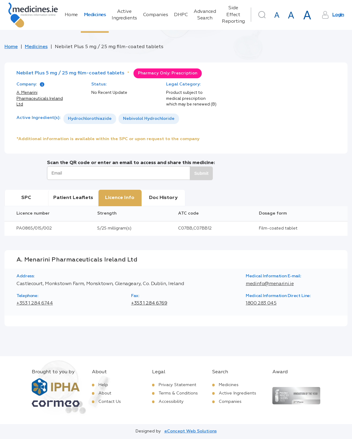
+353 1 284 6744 (34, 303)
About (104, 393)
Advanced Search (205, 15)
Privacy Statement (177, 385)
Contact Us (109, 402)
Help (103, 385)
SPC (26, 197)
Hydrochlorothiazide (90, 119)
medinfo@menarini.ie (270, 284)
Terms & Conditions (178, 393)
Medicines (95, 15)
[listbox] (121, 119)
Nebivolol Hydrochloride (149, 119)
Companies (155, 15)
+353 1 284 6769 (149, 303)
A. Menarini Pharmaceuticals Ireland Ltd (39, 98)
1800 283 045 (261, 303)
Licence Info (119, 197)
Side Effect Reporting (233, 15)
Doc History (163, 197)
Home (71, 15)
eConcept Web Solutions (190, 431)
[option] (89, 119)
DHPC (181, 15)
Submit (201, 173)
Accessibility (171, 402)
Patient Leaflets (73, 197)
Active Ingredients (124, 15)
